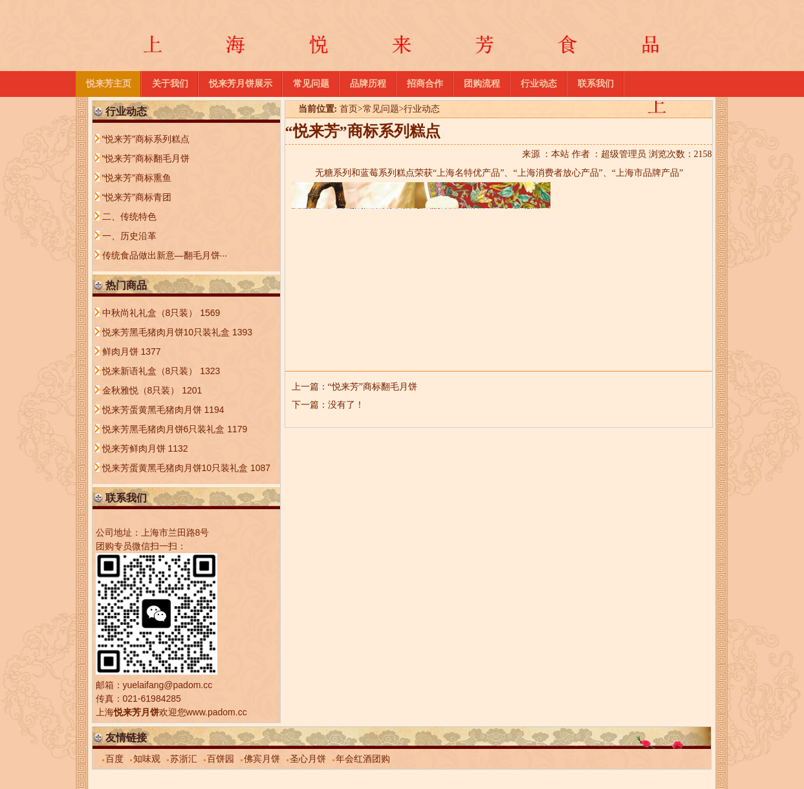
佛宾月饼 (262, 758)
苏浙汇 (183, 758)
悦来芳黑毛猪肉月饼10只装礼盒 (167, 332)
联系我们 (596, 84)
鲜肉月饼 (121, 351)
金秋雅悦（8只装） (142, 390)
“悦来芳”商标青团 (136, 197)
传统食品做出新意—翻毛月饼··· (165, 255)
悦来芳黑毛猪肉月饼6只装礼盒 (165, 429)
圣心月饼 (308, 758)
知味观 (146, 758)
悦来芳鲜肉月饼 (135, 448)
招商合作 (425, 84)
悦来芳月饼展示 (240, 84)
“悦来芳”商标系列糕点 (146, 139)
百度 (114, 758)
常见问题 (311, 84)
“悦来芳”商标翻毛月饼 (372, 387)
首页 (349, 109)
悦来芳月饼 (136, 712)
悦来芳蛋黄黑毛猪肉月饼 (153, 410)
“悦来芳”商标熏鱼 (136, 178)
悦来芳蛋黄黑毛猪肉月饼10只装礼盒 (176, 468)
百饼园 (220, 758)
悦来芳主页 (108, 84)
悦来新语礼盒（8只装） (151, 371)
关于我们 (170, 84)
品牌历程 (368, 84)
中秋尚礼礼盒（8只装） (151, 313)
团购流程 (482, 84)
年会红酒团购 (363, 758)
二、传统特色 (129, 216)
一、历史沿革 (129, 236)
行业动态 (539, 84)
